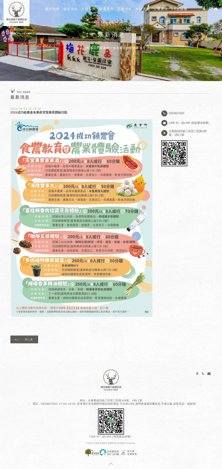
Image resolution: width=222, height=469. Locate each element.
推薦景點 (142, 9)
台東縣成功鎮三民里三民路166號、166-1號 (115, 400)
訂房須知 (124, 9)
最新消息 (70, 9)
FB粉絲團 (179, 9)
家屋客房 (106, 9)
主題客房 (88, 9)
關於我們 (52, 9)
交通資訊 (160, 9)
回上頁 (29, 339)
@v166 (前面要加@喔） (117, 436)
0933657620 (49, 403)
